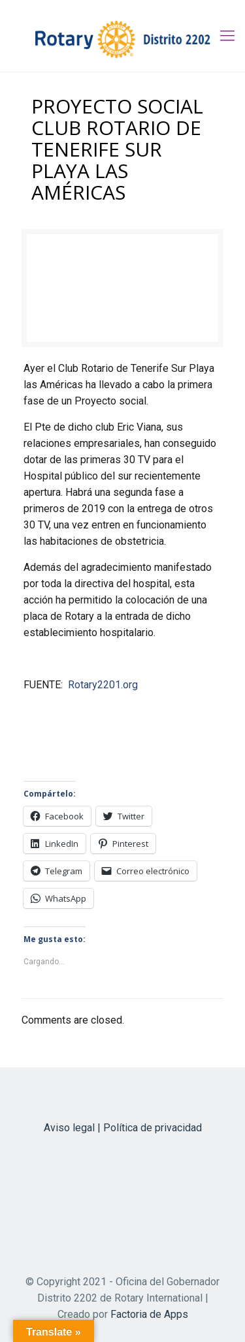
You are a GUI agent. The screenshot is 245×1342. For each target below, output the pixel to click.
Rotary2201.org (103, 685)
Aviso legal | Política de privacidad (123, 1127)
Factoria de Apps (149, 1314)
